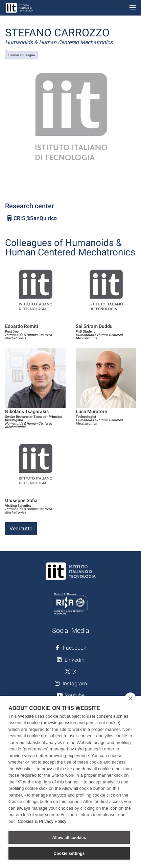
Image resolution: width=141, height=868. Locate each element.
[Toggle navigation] (132, 8)
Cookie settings (69, 853)
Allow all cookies (69, 837)
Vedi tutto (20, 528)
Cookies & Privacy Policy (42, 821)
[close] (130, 698)
